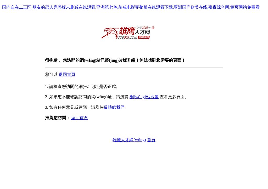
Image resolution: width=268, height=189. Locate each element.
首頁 (151, 140)
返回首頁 (67, 74)
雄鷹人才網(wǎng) (129, 140)
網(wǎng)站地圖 (144, 96)
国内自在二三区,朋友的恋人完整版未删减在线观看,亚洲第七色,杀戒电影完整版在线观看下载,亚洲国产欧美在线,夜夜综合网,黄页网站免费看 (131, 7)
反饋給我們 (114, 107)
